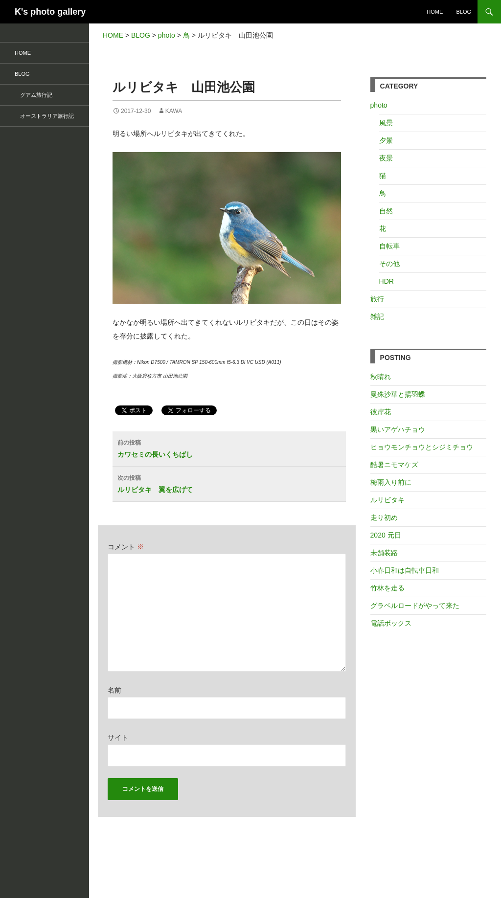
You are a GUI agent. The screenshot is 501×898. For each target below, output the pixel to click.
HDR (386, 281)
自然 (386, 211)
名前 (114, 690)
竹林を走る (387, 588)
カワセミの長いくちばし (231, 447)
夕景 (386, 140)
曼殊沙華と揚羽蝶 (397, 394)
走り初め (384, 517)
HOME (435, 12)
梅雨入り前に (390, 482)
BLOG (463, 12)
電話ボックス (390, 623)
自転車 (389, 246)
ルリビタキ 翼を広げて (231, 483)
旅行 (377, 299)
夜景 (386, 158)
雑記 (377, 316)
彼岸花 (380, 412)
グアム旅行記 (33, 95)
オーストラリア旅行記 (44, 116)
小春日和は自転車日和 (404, 570)
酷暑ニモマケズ (394, 465)
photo (378, 105)
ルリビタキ (387, 500)
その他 (389, 264)
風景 (386, 123)
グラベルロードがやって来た (414, 605)
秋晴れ (380, 377)
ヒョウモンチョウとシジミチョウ (421, 447)
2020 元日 (385, 535)
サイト (118, 737)
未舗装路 (384, 553)
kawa (173, 111)
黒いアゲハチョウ (397, 429)
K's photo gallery (50, 12)
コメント (126, 547)
